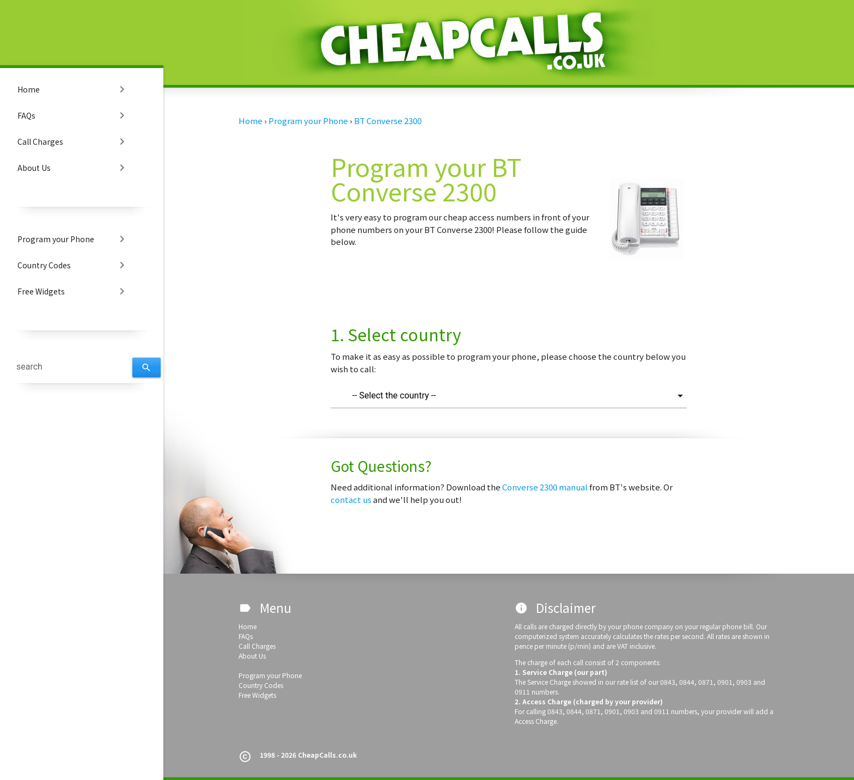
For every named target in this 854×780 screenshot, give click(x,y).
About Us (73, 168)
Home (73, 89)
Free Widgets (73, 291)
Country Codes (73, 265)
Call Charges (73, 141)
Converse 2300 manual (545, 487)
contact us (352, 499)
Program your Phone (73, 239)
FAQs (73, 115)
